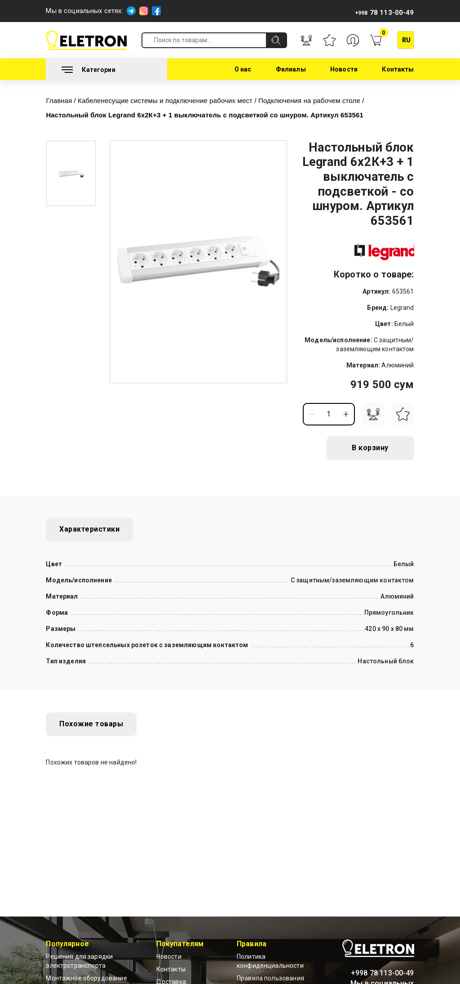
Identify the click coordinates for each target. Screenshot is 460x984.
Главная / (62, 100)
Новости (344, 69)
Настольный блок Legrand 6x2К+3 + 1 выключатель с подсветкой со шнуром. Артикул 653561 (205, 115)
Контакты (398, 69)
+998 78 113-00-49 (382, 973)
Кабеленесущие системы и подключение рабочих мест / (168, 100)
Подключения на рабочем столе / (313, 100)
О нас (243, 69)
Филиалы (291, 69)
